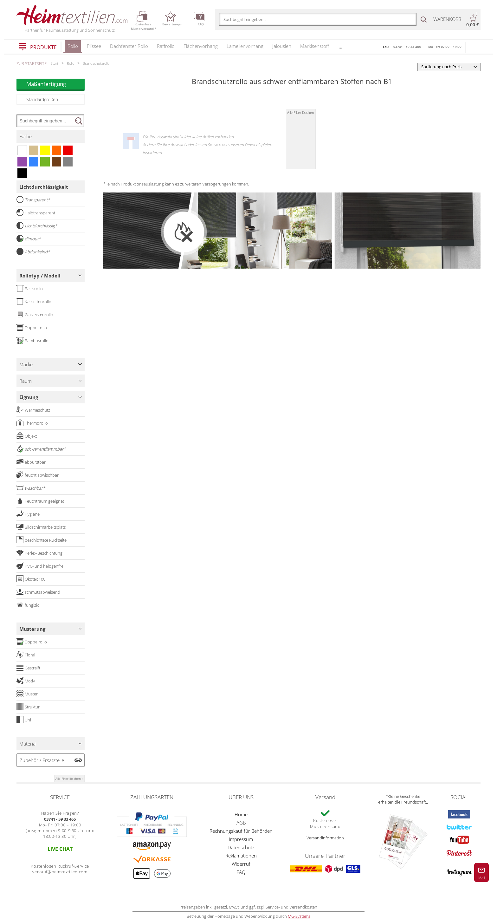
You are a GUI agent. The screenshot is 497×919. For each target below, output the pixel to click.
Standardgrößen (42, 99)
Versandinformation (325, 838)
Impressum (241, 839)
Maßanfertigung (55, 84)
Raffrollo (166, 46)
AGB (241, 822)
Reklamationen (241, 855)
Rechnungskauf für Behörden (241, 831)
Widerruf (241, 864)
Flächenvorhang (201, 46)
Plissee (94, 46)
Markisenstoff (314, 46)
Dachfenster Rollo (129, 46)
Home (241, 814)
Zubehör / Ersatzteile (42, 760)
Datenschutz (241, 847)
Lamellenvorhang (245, 46)
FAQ (240, 872)
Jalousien (281, 46)
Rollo (73, 48)
